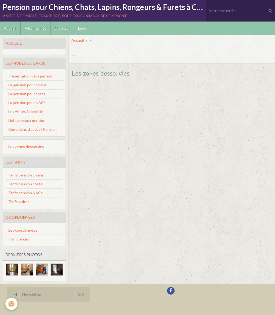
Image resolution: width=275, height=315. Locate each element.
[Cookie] (11, 304)
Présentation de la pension (30, 76)
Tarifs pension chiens (26, 175)
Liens (82, 28)
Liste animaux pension (26, 120)
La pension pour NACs (27, 102)
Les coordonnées (22, 230)
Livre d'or (62, 28)
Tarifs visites (19, 201)
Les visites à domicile (25, 111)
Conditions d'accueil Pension (32, 129)
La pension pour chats (26, 93)
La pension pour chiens (27, 85)
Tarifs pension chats (25, 184)
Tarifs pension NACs (25, 192)
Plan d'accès (18, 239)
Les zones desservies (100, 73)
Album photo (35, 28)
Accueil (10, 28)
